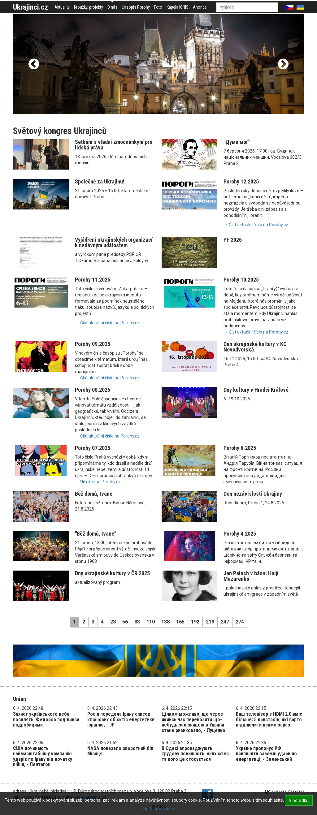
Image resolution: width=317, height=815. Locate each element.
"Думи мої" (237, 142)
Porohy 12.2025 (241, 181)
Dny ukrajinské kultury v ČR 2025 (112, 573)
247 (225, 622)
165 (180, 622)
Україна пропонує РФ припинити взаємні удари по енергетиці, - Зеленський (266, 753)
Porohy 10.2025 (241, 279)
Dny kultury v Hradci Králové (256, 389)
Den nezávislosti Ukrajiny (253, 493)
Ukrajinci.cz (30, 7)
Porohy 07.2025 (92, 448)
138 (165, 622)
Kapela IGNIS (178, 7)
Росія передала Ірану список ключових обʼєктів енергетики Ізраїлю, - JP (120, 719)
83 (137, 622)
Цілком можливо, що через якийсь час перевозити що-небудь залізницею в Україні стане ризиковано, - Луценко (193, 722)
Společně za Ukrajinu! (99, 181)
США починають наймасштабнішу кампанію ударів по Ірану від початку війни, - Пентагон (42, 756)
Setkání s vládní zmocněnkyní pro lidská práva (113, 145)
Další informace (158, 808)
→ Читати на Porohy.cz (98, 481)
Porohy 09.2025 (92, 344)
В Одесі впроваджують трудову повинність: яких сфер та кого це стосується (195, 753)
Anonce (200, 7)
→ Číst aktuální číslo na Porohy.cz (256, 224)
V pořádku (299, 800)
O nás (112, 7)
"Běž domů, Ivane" (95, 533)
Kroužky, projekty (88, 7)
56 (125, 622)
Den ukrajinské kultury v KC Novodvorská (255, 347)
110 (150, 622)
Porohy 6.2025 (240, 448)
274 (240, 622)
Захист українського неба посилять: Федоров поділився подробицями (46, 719)
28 (113, 622)
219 (210, 622)
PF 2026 (233, 239)
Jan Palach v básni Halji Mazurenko (251, 576)
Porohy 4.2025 (240, 533)
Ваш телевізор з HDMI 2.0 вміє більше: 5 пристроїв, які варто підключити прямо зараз (269, 719)
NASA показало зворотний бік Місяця (120, 751)
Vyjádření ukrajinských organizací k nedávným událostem (114, 242)
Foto (158, 7)
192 (195, 622)
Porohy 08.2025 (92, 389)
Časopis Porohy (136, 7)
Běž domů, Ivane (93, 493)
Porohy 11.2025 (92, 279)
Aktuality (62, 7)
